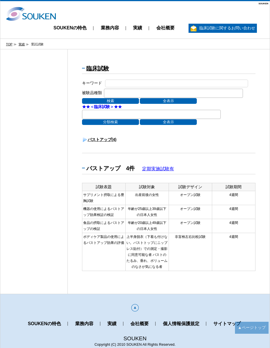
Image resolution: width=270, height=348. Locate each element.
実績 (137, 27)
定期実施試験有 (158, 168)
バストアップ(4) (102, 139)
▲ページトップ (252, 327)
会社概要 (165, 27)
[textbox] (107, 92)
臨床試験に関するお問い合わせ (223, 28)
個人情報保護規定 (181, 323)
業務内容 (110, 27)
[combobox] (173, 93)
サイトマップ (227, 323)
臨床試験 (97, 68)
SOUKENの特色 (70, 27)
